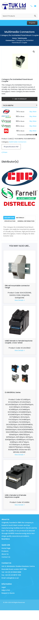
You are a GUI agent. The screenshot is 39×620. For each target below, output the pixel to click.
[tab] (9, 217)
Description (9, 218)
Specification (9, 221)
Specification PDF (11, 147)
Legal (4, 591)
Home (14, 38)
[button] (34, 52)
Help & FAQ (6, 594)
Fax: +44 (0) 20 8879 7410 (11, 579)
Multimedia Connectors (17, 142)
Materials (20, 218)
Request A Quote (8, 597)
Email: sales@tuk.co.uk (10, 582)
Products (5, 555)
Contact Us (6, 561)
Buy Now (33, 111)
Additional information (29, 225)
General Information (12, 225)
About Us (5, 558)
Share (4, 152)
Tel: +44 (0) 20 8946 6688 (11, 576)
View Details (20, 304)
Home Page (6, 552)
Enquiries (32, 23)
